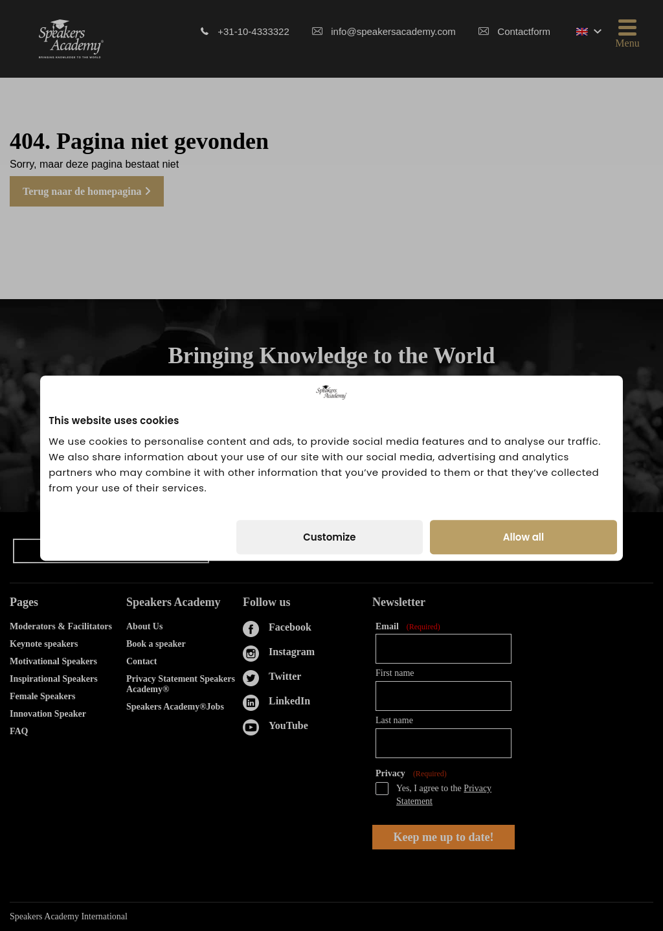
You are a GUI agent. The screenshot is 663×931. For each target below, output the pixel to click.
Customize (329, 534)
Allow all (523, 534)
